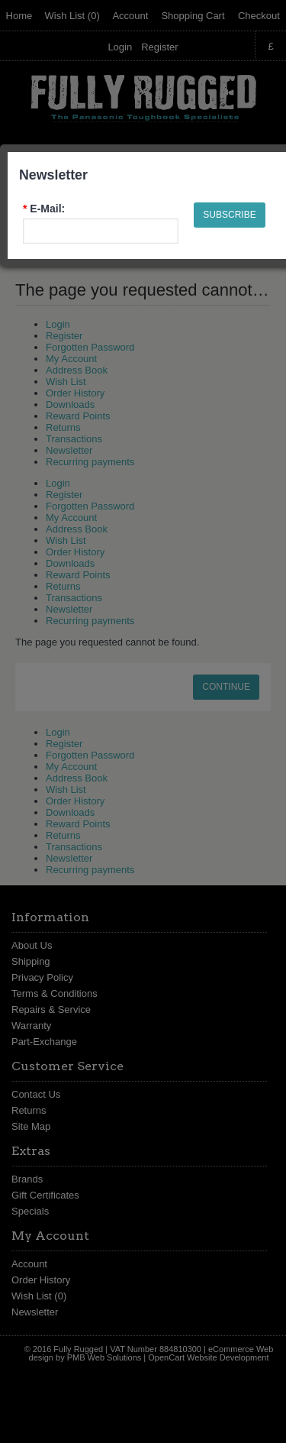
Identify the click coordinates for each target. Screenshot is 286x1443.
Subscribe (229, 214)
